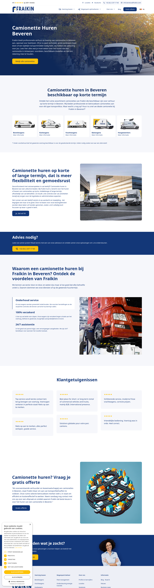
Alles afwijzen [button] (17, 577)
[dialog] (17, 554)
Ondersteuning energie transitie (64, 585)
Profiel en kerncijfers (85, 580)
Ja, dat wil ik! (21, 213)
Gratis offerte (130, 9)
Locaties (81, 583)
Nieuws (103, 583)
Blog (119, 9)
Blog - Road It (105, 580)
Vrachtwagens (39, 583)
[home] (34, 9)
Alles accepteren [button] (17, 572)
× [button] (30, 524)
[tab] (43, 303)
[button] (67, 9)
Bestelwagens (39, 580)
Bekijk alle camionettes (25, 61)
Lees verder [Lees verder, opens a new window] (18, 547)
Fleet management (63, 580)
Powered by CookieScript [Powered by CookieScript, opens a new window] (17, 584)
